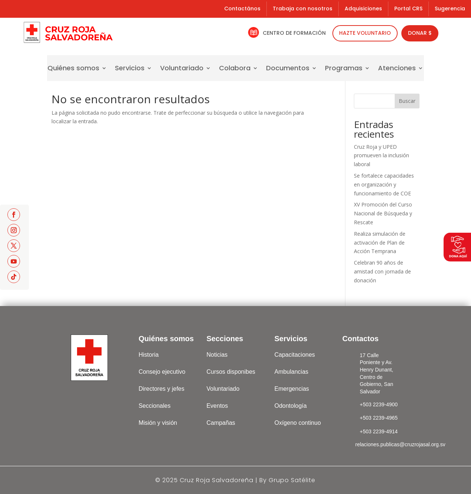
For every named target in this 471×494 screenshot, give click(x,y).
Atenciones (397, 69)
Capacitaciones (294, 355)
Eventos (217, 406)
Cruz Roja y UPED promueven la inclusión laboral (381, 155)
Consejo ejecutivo (162, 372)
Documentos (287, 69)
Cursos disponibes (230, 372)
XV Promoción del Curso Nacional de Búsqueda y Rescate (383, 213)
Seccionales (154, 406)
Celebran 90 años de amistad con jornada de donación (382, 271)
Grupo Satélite (292, 480)
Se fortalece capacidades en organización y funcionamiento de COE (384, 184)
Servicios (130, 69)
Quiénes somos (73, 69)
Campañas (220, 423)
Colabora (235, 69)
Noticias (217, 355)
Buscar (407, 100)
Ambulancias (291, 372)
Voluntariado (181, 69)
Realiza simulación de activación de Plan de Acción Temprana (379, 242)
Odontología (290, 406)
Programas (343, 69)
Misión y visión (158, 423)
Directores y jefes (162, 389)
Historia (149, 355)
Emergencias (291, 389)
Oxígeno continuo (297, 423)
